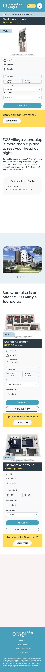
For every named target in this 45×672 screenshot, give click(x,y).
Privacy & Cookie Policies (22, 648)
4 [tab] (27, 54)
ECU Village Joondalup (21, 14)
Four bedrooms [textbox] (14, 384)
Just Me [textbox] (8, 97)
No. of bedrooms (11, 380)
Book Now (31, 6)
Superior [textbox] (8, 89)
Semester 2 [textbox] (10, 76)
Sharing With (7, 93)
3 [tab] (24, 54)
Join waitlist (22, 105)
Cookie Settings (22, 652)
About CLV (22, 641)
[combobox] (22, 76)
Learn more (11, 120)
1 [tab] (18, 54)
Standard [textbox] (11, 394)
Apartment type (8, 85)
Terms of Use (22, 645)
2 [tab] (21, 54)
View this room (22, 409)
